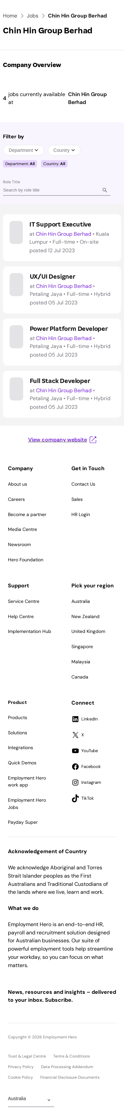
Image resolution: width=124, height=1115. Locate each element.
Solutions (17, 733)
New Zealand (85, 616)
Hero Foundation (25, 560)
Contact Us (83, 484)
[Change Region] (31, 1100)
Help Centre (21, 616)
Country (64, 150)
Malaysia (80, 662)
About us (17, 484)
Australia (80, 601)
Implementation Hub (29, 631)
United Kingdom (88, 631)
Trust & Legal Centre (27, 1056)
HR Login (80, 514)
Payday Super (23, 822)
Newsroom (19, 544)
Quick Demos (22, 763)
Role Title (11, 182)
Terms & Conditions (71, 1056)
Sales (77, 499)
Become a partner (27, 514)
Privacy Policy (21, 1066)
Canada (79, 677)
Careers (16, 499)
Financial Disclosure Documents (70, 1077)
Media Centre (22, 529)
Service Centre (23, 601)
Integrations (20, 747)
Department (23, 150)
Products (17, 717)
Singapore (82, 646)
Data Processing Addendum (67, 1066)
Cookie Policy (20, 1077)
